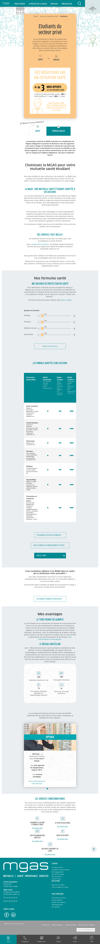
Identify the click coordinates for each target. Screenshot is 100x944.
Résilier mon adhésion (59, 902)
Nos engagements (57, 872)
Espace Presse (56, 879)
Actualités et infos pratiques (60, 870)
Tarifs (8, 941)
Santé (37, 131)
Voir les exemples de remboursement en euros (49, 545)
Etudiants (63, 16)
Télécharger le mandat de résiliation (49, 599)
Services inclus (58, 131)
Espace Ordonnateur (86, 930)
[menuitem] (20, 3)
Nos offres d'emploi (58, 874)
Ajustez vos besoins (31, 310)
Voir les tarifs (41, 556)
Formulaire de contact (59, 898)
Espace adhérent (57, 900)
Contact (58, 941)
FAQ (91, 941)
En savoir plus (37, 828)
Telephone (25, 941)
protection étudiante (41, 244)
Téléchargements (57, 905)
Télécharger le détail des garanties (49, 535)
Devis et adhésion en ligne (60, 887)
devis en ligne (66, 300)
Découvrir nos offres (58, 885)
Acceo (75, 941)
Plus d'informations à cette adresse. (55, 638)
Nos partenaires (57, 876)
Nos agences (56, 907)
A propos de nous (57, 867)
